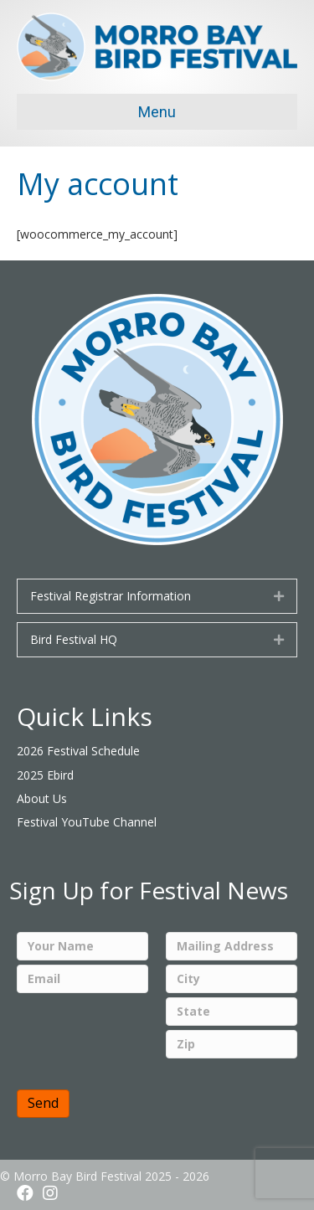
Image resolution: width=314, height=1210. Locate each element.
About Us (42, 798)
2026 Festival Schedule (78, 751)
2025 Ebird (45, 775)
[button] (279, 596)
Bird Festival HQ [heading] (73, 639)
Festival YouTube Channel (87, 822)
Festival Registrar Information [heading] (110, 596)
